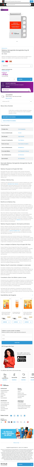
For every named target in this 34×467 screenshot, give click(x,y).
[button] (17, 25)
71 (25, 319)
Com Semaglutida (21, 129)
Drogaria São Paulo (5, 70)
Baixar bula (17, 65)
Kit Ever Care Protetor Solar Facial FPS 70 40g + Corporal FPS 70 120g (27, 313)
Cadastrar (17, 342)
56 (4, 319)
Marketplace (3, 410)
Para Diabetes (21, 140)
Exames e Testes (21, 393)
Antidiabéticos (21, 147)
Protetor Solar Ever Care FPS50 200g (16, 313)
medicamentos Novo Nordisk (17, 117)
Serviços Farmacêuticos (22, 394)
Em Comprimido (21, 158)
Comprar (24, 79)
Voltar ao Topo (17, 442)
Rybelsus (19, 219)
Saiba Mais (8, 86)
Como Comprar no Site (5, 402)
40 (15, 319)
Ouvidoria (2, 393)
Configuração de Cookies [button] (22, 408)
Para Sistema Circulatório (23, 143)
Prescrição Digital (21, 396)
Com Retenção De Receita (23, 151)
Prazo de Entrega (4, 405)
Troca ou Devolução (4, 408)
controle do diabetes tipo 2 (14, 230)
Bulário (2, 396)
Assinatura (20, 397)
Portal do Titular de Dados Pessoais (24, 405)
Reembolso (3, 407)
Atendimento (4, 400)
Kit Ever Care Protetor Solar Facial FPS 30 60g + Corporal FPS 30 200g (6, 313)
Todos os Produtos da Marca (17, 120)
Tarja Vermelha (21, 136)
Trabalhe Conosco (4, 392)
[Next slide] (32, 295)
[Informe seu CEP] (15, 101)
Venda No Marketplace (5, 390)
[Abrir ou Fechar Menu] (1, 4)
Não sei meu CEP (9, 98)
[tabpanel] (17, 25)
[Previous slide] (30, 295)
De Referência (21, 154)
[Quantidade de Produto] (9, 79)
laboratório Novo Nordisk (13, 184)
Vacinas (19, 391)
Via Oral (19, 132)
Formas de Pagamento (5, 404)
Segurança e (25, 401)
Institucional (4, 388)
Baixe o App (32, 1)
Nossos (25, 389)
